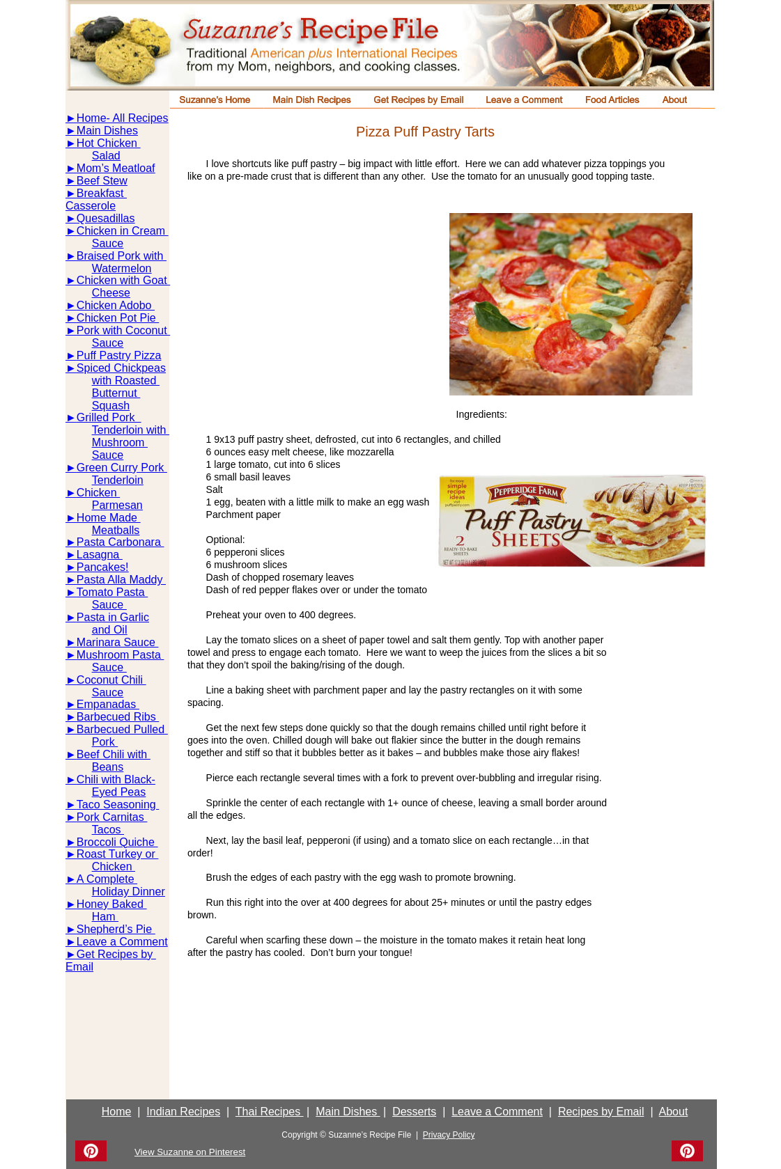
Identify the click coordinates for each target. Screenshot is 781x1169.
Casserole (90, 206)
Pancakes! (103, 567)
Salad (106, 156)
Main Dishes (107, 130)
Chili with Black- (116, 779)
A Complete (107, 879)
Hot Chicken (109, 143)
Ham (105, 917)
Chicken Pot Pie (118, 318)
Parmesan (117, 505)
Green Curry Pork (122, 467)
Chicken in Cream (123, 231)
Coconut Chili (111, 680)
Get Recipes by (116, 954)
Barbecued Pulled (122, 729)
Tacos (108, 829)
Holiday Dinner (128, 891)
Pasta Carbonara (120, 542)
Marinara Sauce (117, 642)
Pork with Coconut (123, 330)
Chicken (98, 493)
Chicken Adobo (116, 305)
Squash (111, 405)
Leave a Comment (122, 942)
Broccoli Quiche (117, 842)
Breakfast (102, 193)
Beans (107, 767)
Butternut (116, 393)
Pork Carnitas (112, 817)
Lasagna (100, 554)
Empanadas (108, 704)
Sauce (107, 243)
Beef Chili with (113, 754)
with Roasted (126, 380)
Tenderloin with (130, 430)
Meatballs (115, 530)
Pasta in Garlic (113, 617)
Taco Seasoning (118, 804)
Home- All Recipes (123, 118)
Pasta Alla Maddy (121, 580)
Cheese (111, 293)
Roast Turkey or (117, 854)
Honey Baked (112, 904)
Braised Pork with (122, 256)
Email (79, 967)
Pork (105, 742)
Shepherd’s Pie (116, 929)
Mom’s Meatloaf (116, 168)
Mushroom (120, 442)
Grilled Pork (109, 417)
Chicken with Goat (123, 280)
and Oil (109, 630)
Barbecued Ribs (118, 717)
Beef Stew (102, 181)
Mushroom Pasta (120, 655)
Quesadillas (106, 218)
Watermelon (122, 268)
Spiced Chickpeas (121, 368)
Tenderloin (118, 480)
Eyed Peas (119, 792)
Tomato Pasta (112, 592)
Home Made (109, 518)
